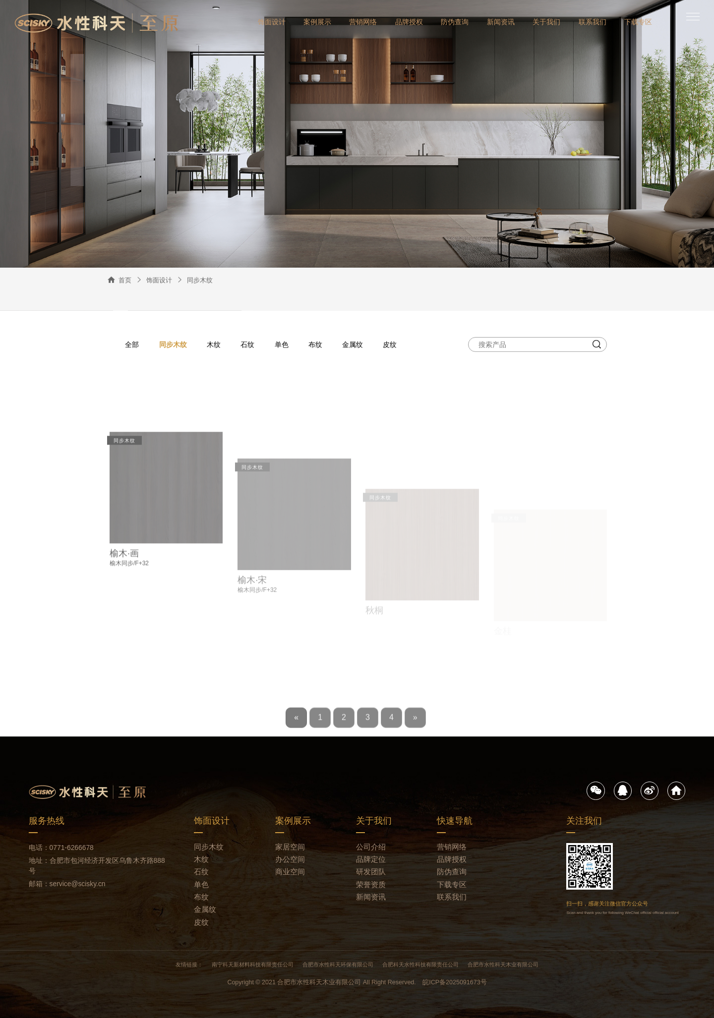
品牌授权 (409, 22)
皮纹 (390, 345)
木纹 (214, 345)
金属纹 (352, 345)
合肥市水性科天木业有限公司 (503, 964)
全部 (132, 345)
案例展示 (317, 22)
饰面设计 (272, 22)
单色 (282, 345)
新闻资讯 (501, 22)
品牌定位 (371, 859)
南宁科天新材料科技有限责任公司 (253, 964)
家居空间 (290, 847)
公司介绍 (371, 847)
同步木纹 (200, 281)
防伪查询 (455, 22)
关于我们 (546, 22)
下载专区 (638, 22)
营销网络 (363, 22)
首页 (125, 281)
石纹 (247, 345)
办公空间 (290, 859)
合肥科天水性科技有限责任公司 (420, 964)
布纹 (315, 345)
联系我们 (592, 22)
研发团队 (371, 872)
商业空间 (290, 872)
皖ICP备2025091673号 (454, 982)
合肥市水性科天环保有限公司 (337, 964)
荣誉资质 (371, 885)
